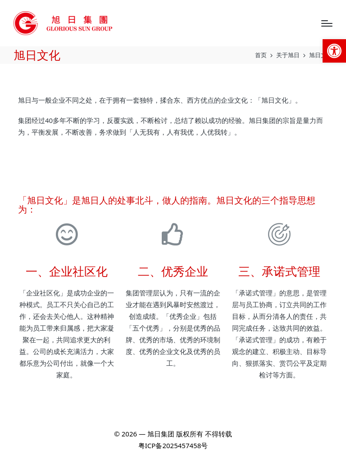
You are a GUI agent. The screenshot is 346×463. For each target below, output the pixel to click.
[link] (334, 51)
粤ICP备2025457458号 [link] (173, 445)
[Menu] (326, 23)
